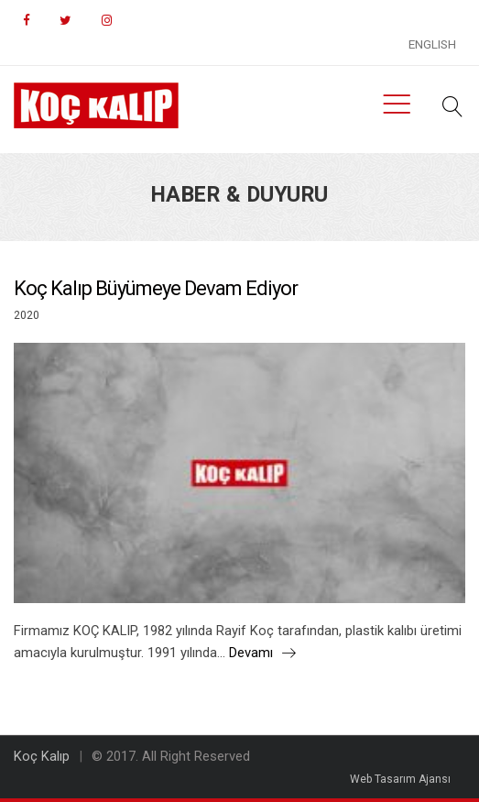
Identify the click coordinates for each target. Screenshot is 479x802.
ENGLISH (432, 44)
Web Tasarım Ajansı (400, 779)
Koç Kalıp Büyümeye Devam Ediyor (156, 288)
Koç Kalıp (42, 756)
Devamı (262, 652)
